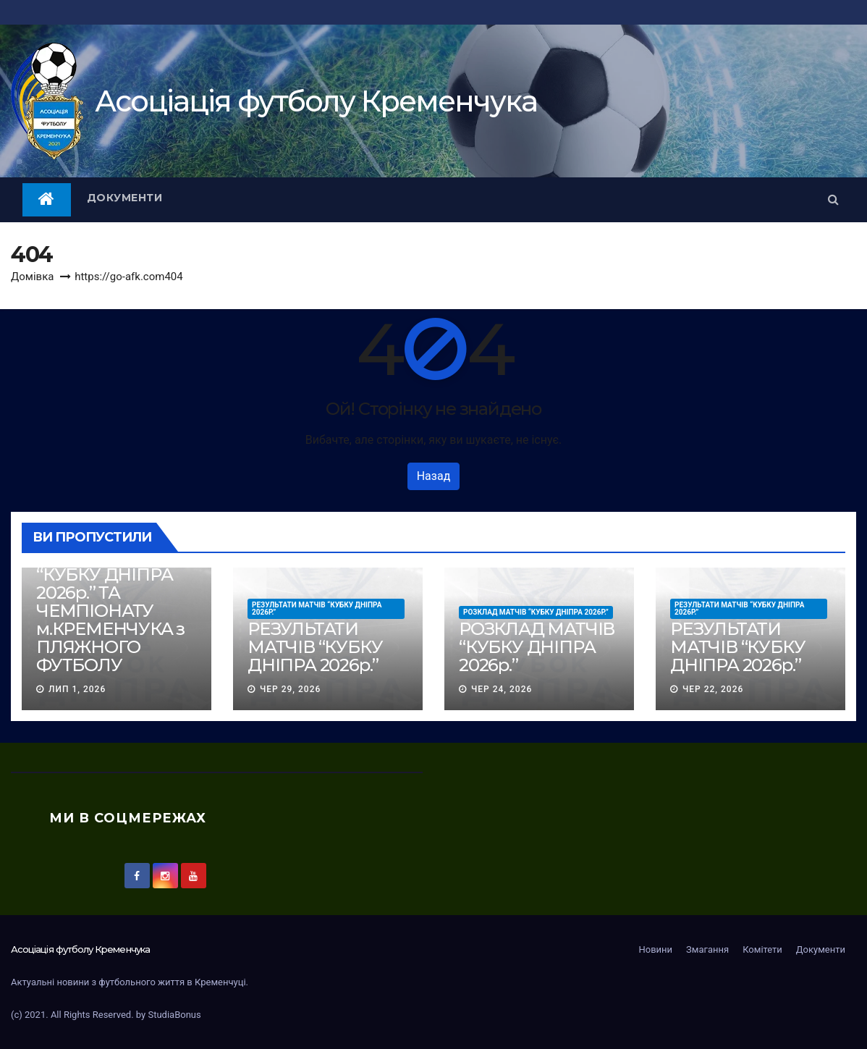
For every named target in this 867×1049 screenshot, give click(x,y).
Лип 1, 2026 (77, 689)
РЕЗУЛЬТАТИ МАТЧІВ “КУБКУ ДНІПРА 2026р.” (316, 608)
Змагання (707, 949)
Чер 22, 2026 (712, 689)
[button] (833, 199)
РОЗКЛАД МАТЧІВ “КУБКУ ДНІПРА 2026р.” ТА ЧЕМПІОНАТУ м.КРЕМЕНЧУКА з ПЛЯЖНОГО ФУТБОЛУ (114, 610)
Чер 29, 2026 (290, 689)
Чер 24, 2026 (501, 689)
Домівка (32, 276)
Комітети (762, 949)
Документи (125, 197)
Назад (434, 476)
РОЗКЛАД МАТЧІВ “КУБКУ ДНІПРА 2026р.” (536, 612)
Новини (655, 949)
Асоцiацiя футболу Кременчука (316, 101)
